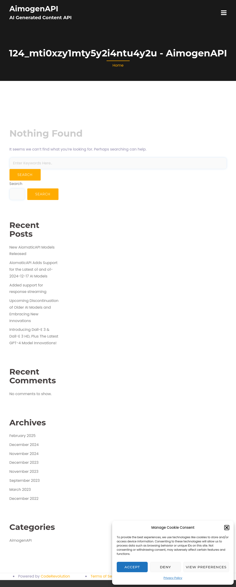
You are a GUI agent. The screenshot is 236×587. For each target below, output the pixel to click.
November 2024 (24, 453)
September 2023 (24, 480)
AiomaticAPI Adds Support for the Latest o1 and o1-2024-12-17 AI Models (33, 269)
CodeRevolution (55, 576)
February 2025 (22, 435)
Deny (165, 567)
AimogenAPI (33, 8)
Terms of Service (106, 576)
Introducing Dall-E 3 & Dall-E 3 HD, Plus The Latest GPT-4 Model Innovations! (33, 336)
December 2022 (24, 498)
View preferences (206, 567)
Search (15, 183)
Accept (132, 567)
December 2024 (24, 444)
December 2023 (24, 462)
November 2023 (24, 471)
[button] (226, 527)
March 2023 (20, 489)
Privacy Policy (172, 578)
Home (118, 65)
